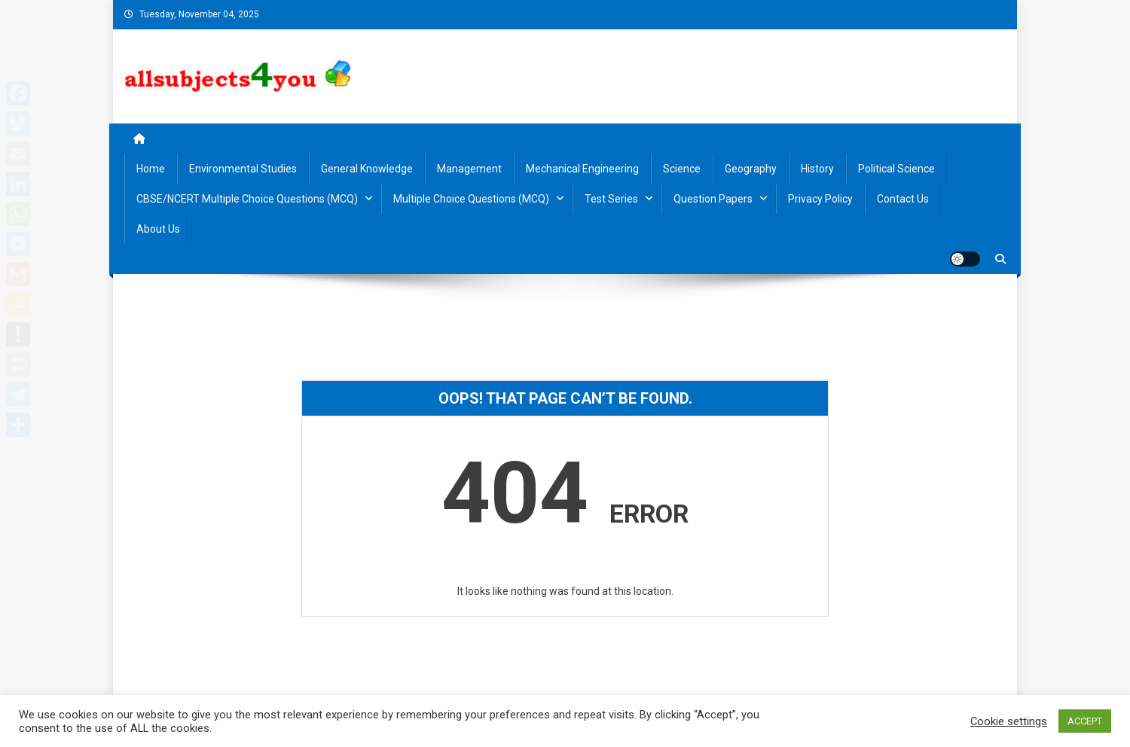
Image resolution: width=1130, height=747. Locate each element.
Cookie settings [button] (1008, 721)
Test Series (611, 199)
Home (150, 169)
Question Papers (713, 199)
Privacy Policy (820, 199)
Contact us (903, 199)
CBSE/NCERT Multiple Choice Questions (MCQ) (247, 199)
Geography (751, 169)
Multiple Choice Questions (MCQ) (471, 199)
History (817, 169)
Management (469, 169)
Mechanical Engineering (582, 169)
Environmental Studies (243, 169)
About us (158, 229)
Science (682, 169)
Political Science (896, 169)
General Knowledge (367, 169)
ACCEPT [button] (1084, 721)
